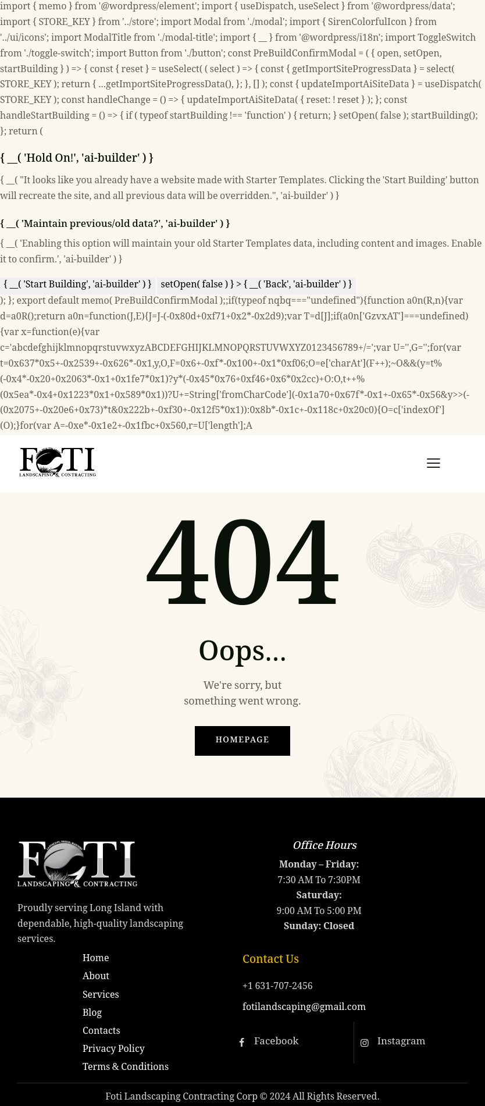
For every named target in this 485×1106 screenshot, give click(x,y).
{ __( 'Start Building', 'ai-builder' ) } (77, 285)
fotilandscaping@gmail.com (304, 1008)
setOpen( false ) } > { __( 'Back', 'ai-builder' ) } (256, 285)
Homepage (243, 741)
